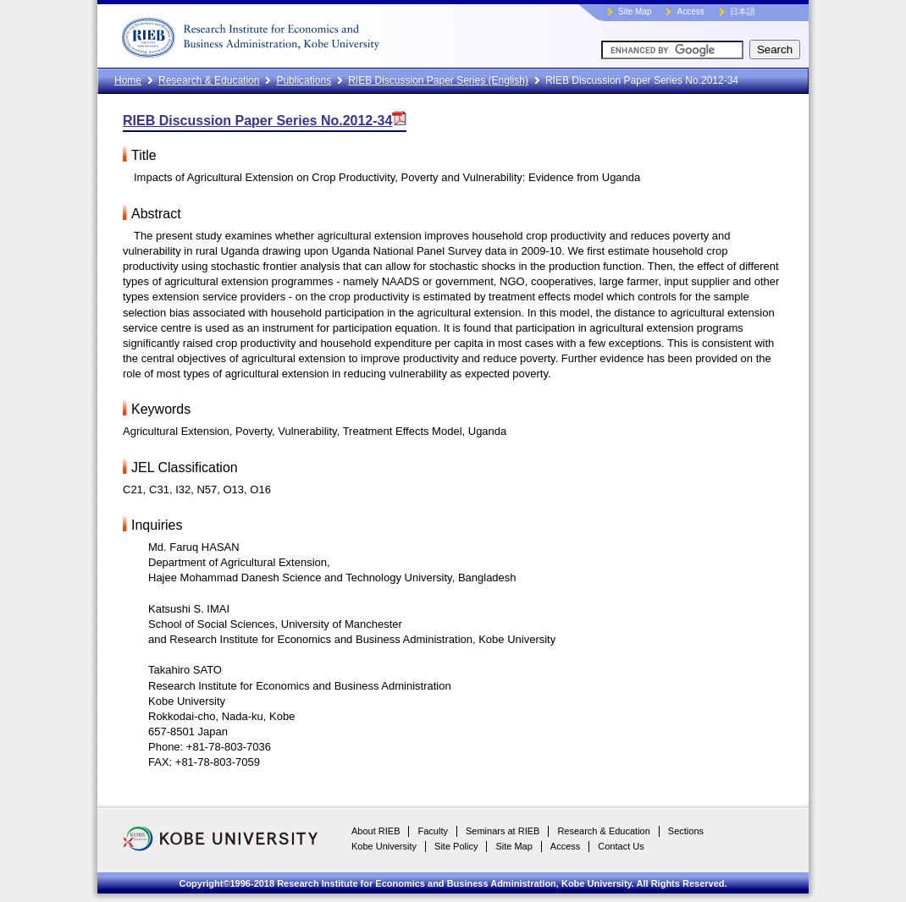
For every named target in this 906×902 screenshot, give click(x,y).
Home (127, 80)
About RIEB (375, 831)
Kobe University (384, 846)
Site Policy (456, 846)
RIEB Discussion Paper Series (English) (438, 80)
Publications (303, 80)
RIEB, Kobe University (313, 34)
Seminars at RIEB (502, 831)
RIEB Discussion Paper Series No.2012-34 (264, 120)
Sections (686, 831)
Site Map (634, 11)
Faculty (432, 831)
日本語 (742, 11)
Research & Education (208, 80)
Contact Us (621, 846)
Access (690, 11)
